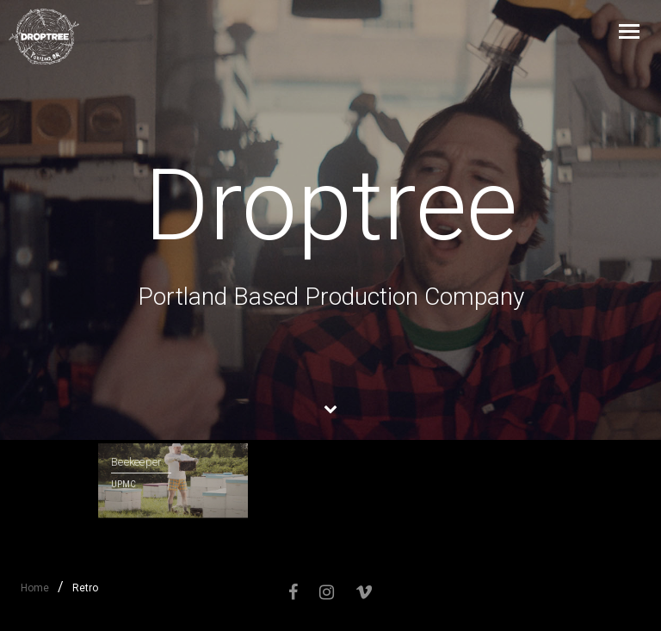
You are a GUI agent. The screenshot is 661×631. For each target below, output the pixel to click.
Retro (85, 588)
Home (35, 588)
